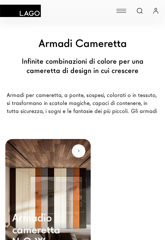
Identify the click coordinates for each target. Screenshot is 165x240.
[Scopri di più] (78, 151)
